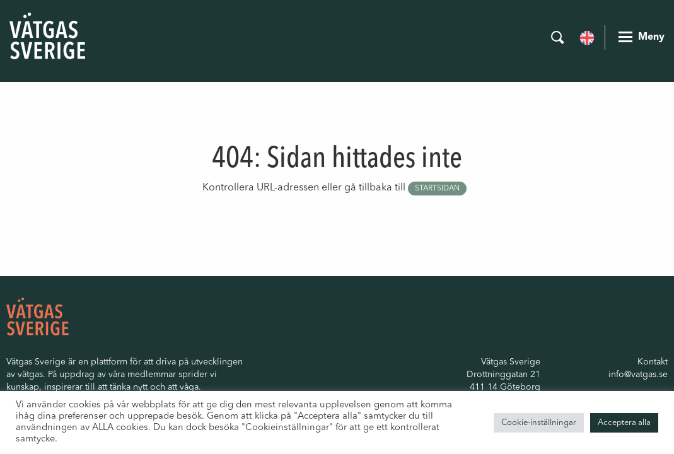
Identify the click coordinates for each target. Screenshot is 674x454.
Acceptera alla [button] (624, 423)
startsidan (437, 188)
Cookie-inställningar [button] (538, 423)
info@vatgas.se (638, 374)
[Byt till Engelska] (587, 36)
